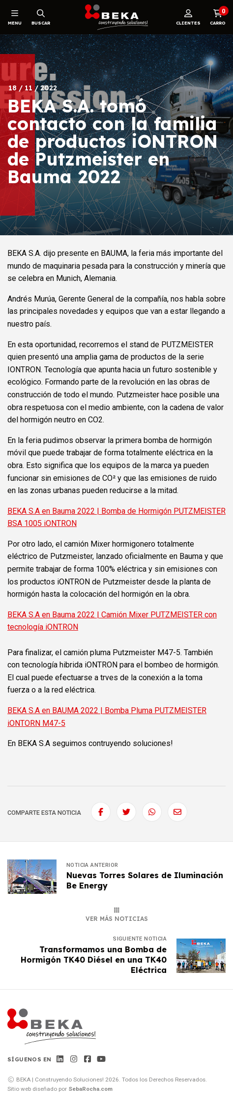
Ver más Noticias (117, 915)
